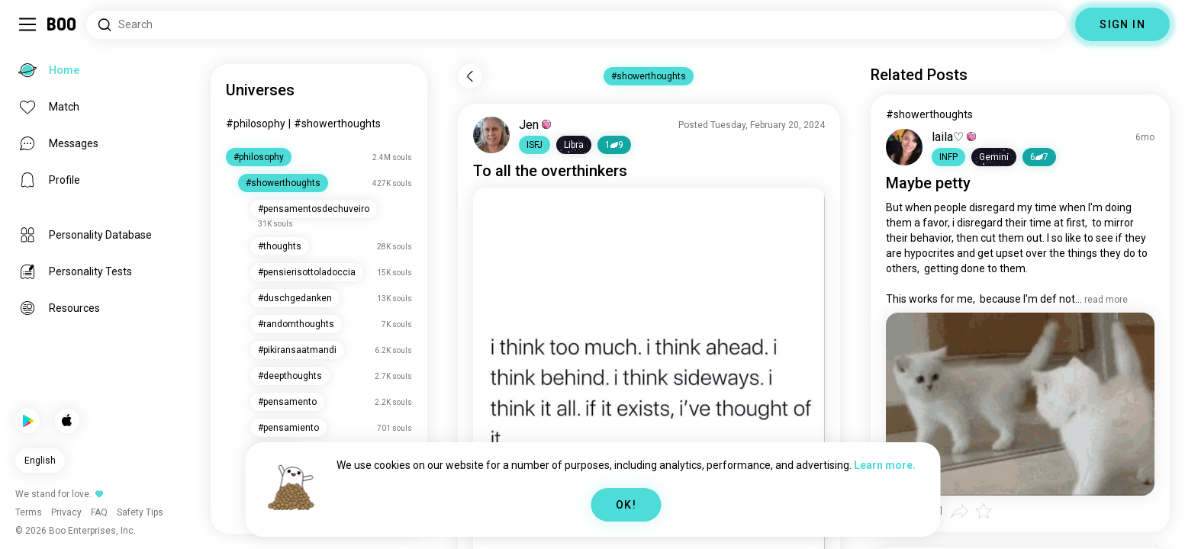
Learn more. (885, 465)
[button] (534, 145)
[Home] (62, 24)
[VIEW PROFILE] (491, 135)
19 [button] (614, 145)
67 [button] (1039, 157)
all (503, 171)
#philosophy (255, 123)
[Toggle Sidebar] (27, 24)
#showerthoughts (337, 123)
